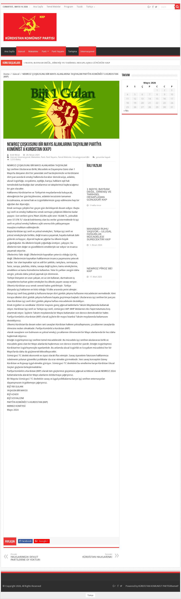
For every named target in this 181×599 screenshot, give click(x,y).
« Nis (126, 110)
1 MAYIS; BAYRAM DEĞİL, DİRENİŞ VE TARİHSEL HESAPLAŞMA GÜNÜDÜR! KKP (67, 62)
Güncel (21, 51)
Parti (44, 51)
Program (68, 6)
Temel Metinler (53, 6)
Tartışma (72, 51)
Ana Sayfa (38, 6)
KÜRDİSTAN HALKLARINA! (94, 555)
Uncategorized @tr (80, 157)
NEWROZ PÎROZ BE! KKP (99, 270)
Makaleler (33, 51)
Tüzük (80, 6)
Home (7, 74)
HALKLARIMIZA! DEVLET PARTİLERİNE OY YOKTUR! (29, 557)
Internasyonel (87, 51)
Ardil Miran (15, 155)
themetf (174, 586)
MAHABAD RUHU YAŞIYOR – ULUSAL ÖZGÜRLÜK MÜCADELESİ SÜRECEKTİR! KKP (99, 234)
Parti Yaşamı (58, 51)
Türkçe (89, 6)
